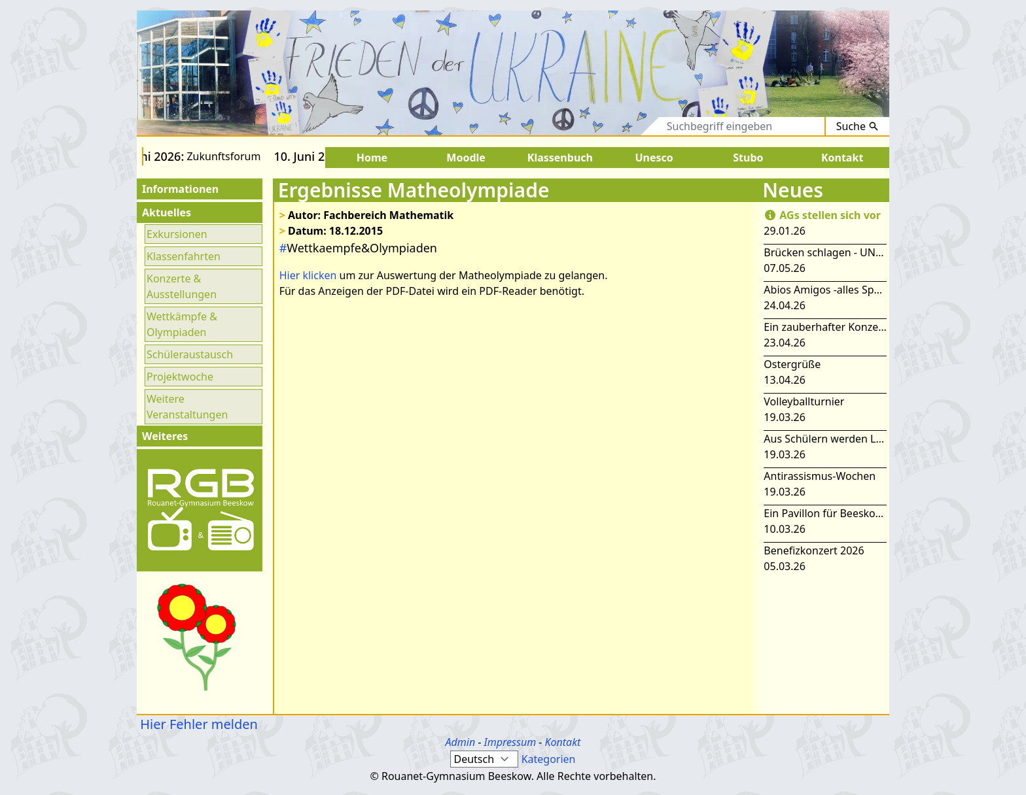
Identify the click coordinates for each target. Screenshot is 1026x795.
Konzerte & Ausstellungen (182, 286)
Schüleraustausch (190, 354)
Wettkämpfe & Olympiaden (182, 324)
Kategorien (549, 759)
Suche (857, 126)
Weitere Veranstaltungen (187, 407)
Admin (461, 742)
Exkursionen (177, 234)
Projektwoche (180, 376)
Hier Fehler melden (197, 724)
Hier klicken (308, 275)
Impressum (510, 742)
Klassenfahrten (184, 256)
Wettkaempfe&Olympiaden (358, 248)
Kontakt (562, 742)
